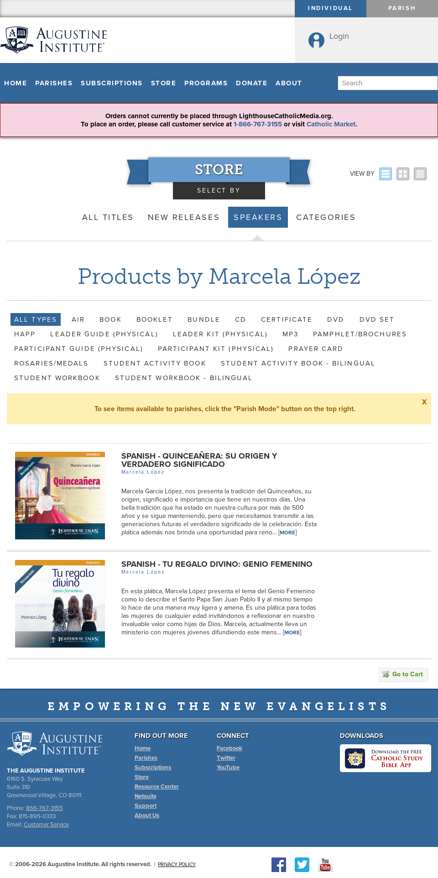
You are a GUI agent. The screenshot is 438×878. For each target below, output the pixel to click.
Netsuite (145, 796)
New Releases (184, 217)
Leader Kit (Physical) (220, 334)
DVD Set (377, 319)
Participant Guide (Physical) (78, 349)
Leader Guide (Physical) (104, 334)
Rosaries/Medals (51, 363)
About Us (147, 815)
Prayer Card (316, 349)
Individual (330, 8)
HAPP (25, 334)
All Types (35, 319)
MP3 (290, 334)
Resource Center (157, 786)
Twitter (226, 758)
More (287, 532)
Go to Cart (402, 674)
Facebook (229, 748)
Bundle (204, 319)
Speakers (258, 217)
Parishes (54, 83)
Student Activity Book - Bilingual (298, 363)
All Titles (108, 217)
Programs (206, 83)
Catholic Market (331, 124)
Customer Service (46, 824)
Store (164, 83)
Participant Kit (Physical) (216, 349)
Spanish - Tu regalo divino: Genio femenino (217, 564)
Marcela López (143, 472)
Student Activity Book (155, 363)
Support (145, 806)
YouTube (228, 767)
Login (339, 36)
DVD (335, 319)
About (289, 83)
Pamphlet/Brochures (360, 334)
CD (240, 319)
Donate (251, 83)
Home (15, 83)
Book (110, 319)
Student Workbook (57, 378)
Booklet (154, 319)
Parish (402, 8)
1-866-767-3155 (258, 124)
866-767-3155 (44, 808)
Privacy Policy (177, 865)
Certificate (287, 319)
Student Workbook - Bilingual (184, 378)
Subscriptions (112, 83)
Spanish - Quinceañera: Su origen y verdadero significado (199, 460)
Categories (326, 217)
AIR (78, 319)
